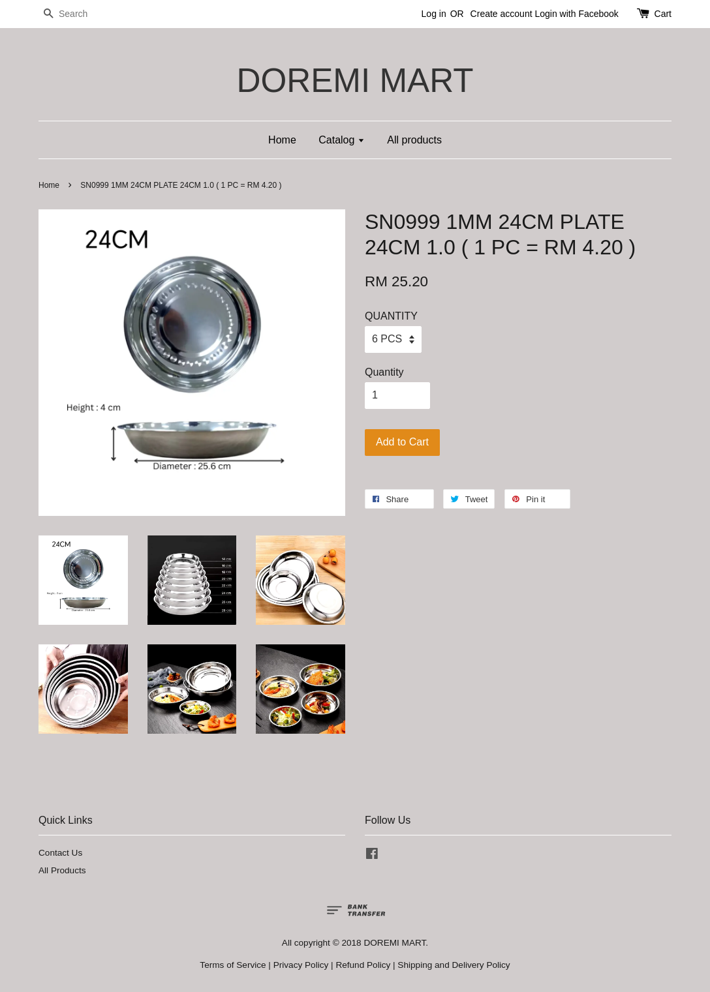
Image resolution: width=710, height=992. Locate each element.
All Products (62, 870)
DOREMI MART (354, 80)
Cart (663, 13)
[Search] (78, 14)
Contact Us (60, 853)
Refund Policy (362, 965)
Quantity (384, 372)
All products (414, 139)
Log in (434, 13)
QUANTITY (391, 316)
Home (282, 139)
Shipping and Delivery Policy (453, 965)
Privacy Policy (301, 965)
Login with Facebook (576, 13)
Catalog (341, 139)
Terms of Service (233, 965)
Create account (501, 13)
